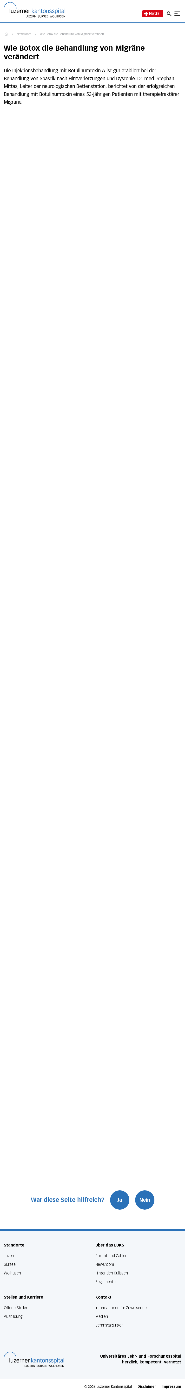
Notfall (152, 14)
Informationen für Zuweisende (121, 1308)
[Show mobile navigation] (177, 14)
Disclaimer (147, 1387)
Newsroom (24, 34)
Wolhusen (12, 1273)
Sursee (10, 1264)
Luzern (9, 1255)
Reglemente (105, 1282)
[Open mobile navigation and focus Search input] (169, 14)
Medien (101, 1316)
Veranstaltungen (109, 1325)
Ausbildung (13, 1316)
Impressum (171, 1387)
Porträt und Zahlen (111, 1255)
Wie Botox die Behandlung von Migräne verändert (72, 34)
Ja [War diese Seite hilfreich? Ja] (119, 1200)
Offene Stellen (16, 1308)
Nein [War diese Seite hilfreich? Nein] (144, 1200)
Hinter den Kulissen (111, 1273)
